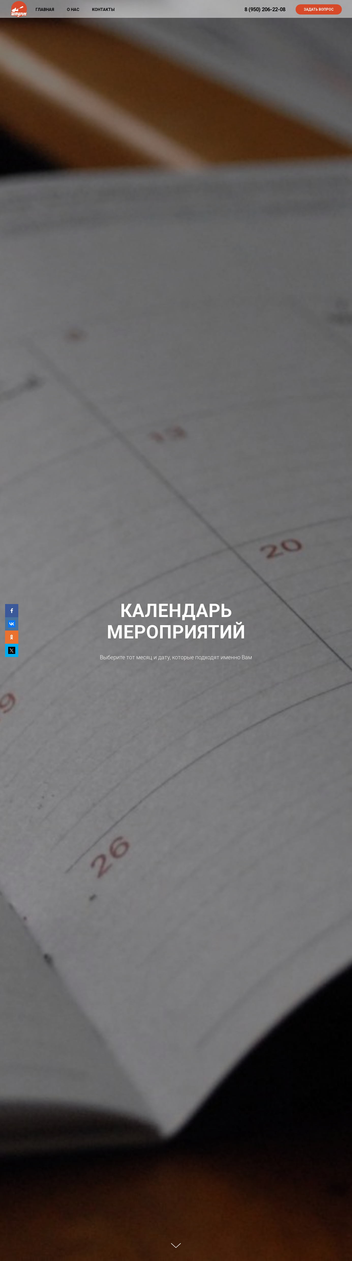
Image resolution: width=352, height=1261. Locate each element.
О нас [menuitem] (73, 9)
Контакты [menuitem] (103, 9)
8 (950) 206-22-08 (264, 9)
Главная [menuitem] (45, 9)
